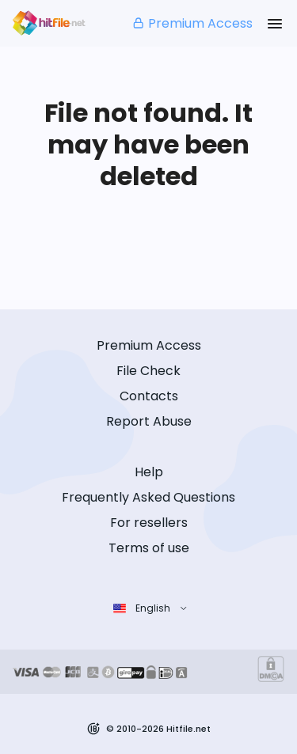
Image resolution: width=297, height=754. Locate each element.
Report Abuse (149, 421)
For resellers (149, 522)
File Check (148, 371)
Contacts (149, 396)
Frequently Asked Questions (148, 497)
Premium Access (192, 23)
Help (149, 472)
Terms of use (149, 548)
